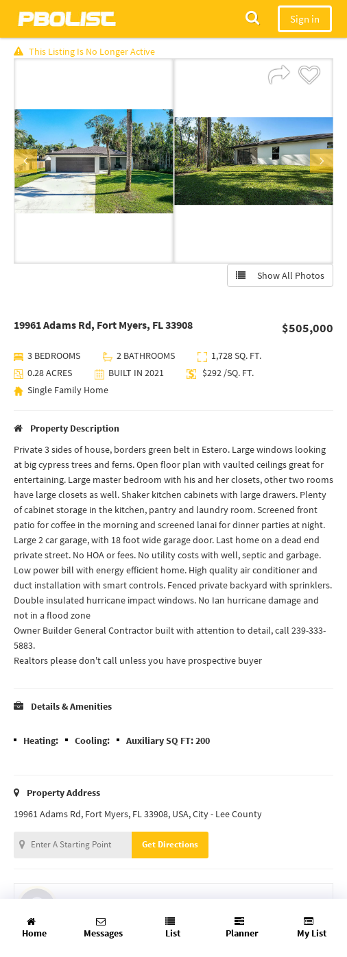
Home (34, 928)
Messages (103, 928)
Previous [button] (25, 161)
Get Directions (170, 844)
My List (311, 928)
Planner (242, 928)
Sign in (305, 18)
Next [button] (321, 161)
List (172, 928)
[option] (94, 161)
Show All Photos (280, 275)
